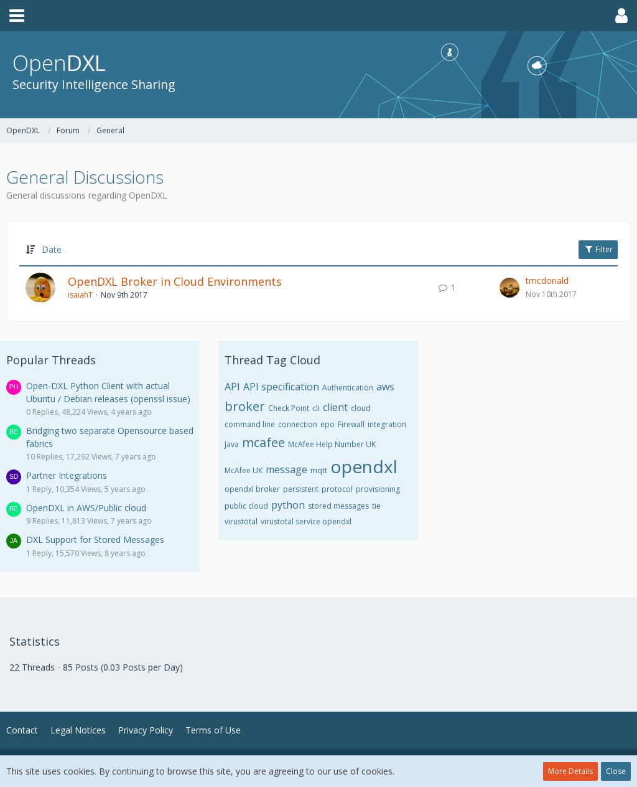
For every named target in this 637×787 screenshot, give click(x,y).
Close (616, 771)
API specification (281, 387)
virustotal (241, 521)
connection (297, 424)
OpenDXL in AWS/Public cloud (86, 508)
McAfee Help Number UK (332, 444)
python (288, 505)
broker (245, 406)
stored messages (338, 506)
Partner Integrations (66, 475)
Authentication (347, 387)
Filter (598, 249)
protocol (337, 489)
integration (387, 424)
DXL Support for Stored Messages (95, 539)
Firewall (351, 424)
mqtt (318, 470)
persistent (300, 489)
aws (385, 387)
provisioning (378, 489)
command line (250, 424)
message (286, 469)
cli (316, 408)
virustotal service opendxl (306, 521)
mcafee (263, 442)
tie (376, 506)
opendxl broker (252, 489)
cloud (361, 408)
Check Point (288, 408)
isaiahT (80, 295)
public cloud (246, 506)
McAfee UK (244, 470)
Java (232, 444)
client (335, 407)
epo (327, 424)
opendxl (364, 466)
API (232, 387)
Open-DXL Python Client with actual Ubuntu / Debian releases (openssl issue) (108, 392)
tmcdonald (547, 280)
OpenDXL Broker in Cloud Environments (175, 281)
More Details (570, 771)
